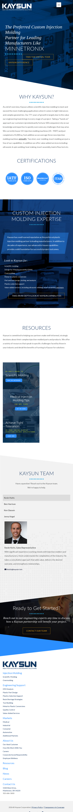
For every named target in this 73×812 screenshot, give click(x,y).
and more (60, 287)
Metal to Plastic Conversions (14, 706)
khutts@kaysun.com (14, 569)
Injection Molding (12, 673)
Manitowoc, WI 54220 (11, 790)
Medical (6, 722)
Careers (6, 751)
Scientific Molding (10, 677)
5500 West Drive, (9, 788)
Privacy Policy (37, 807)
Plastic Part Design (10, 692)
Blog (5, 768)
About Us (8, 740)
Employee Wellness (10, 758)
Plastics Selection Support (13, 696)
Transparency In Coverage (54, 807)
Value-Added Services (11, 713)
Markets (7, 718)
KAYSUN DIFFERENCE (19, 62)
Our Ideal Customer (10, 744)
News (6, 773)
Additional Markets (10, 736)
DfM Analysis (8, 689)
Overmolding (8, 680)
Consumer (7, 729)
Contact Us (9, 784)
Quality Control (9, 710)
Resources (8, 763)
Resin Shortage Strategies (13, 699)
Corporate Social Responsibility (15, 755)
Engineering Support (14, 685)
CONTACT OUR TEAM (36, 631)
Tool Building (8, 703)
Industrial (6, 725)
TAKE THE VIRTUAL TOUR (38, 57)
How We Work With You (12, 748)
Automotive (7, 732)
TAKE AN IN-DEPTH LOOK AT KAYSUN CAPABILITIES (36, 295)
